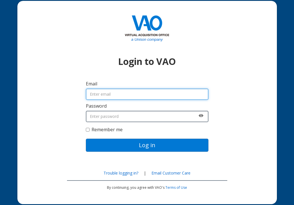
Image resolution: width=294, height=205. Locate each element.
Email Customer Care (170, 173)
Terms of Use (176, 187)
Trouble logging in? (121, 173)
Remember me (104, 129)
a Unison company (147, 39)
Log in (147, 145)
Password (96, 106)
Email (91, 84)
